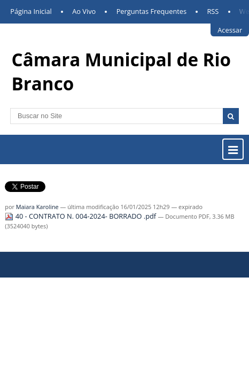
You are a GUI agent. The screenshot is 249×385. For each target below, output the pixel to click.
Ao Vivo (84, 11)
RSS (213, 11)
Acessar (229, 30)
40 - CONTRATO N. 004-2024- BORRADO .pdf (81, 223)
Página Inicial (31, 11)
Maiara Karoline (37, 214)
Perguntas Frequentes (151, 11)
